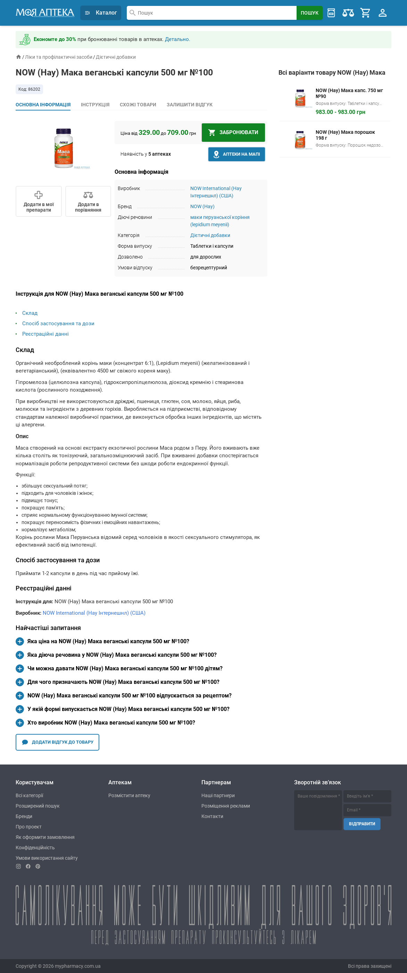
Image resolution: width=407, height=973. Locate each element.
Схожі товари (138, 104)
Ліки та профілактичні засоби (58, 57)
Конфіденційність (35, 847)
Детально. (177, 39)
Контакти (212, 816)
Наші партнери (218, 795)
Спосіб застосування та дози (58, 323)
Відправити (362, 823)
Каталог (100, 12)
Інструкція (95, 104)
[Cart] (365, 13)
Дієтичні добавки (116, 57)
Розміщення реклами (225, 806)
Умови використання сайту (47, 858)
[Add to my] (39, 201)
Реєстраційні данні (45, 334)
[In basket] (233, 132)
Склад (30, 313)
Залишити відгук (190, 104)
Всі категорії (29, 795)
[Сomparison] (88, 201)
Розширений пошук (38, 806)
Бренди (24, 816)
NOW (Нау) (202, 206)
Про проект (29, 826)
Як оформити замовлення (45, 837)
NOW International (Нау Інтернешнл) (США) (94, 613)
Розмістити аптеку (129, 795)
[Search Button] (310, 13)
